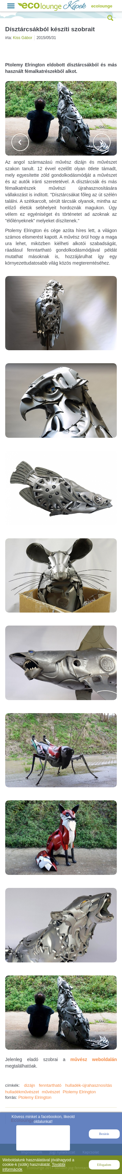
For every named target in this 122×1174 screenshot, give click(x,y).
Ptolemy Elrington (79, 1091)
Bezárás (104, 1134)
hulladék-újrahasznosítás (88, 1085)
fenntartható (50, 1085)
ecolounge (101, 6)
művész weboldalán (93, 1059)
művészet (51, 1091)
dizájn (29, 1085)
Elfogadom (104, 1165)
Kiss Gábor (22, 37)
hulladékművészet (22, 1091)
